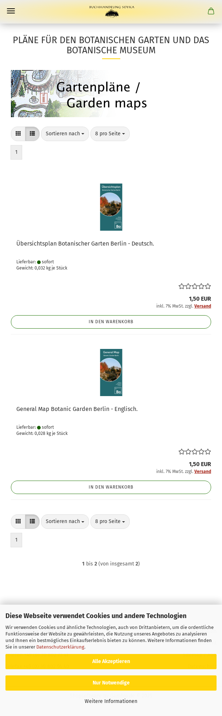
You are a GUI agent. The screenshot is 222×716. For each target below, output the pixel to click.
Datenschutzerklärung (60, 647)
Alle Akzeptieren (111, 661)
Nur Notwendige (111, 683)
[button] (18, 134)
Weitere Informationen (111, 701)
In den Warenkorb (111, 321)
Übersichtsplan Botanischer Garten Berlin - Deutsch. (85, 243)
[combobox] (65, 134)
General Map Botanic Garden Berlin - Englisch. (77, 409)
